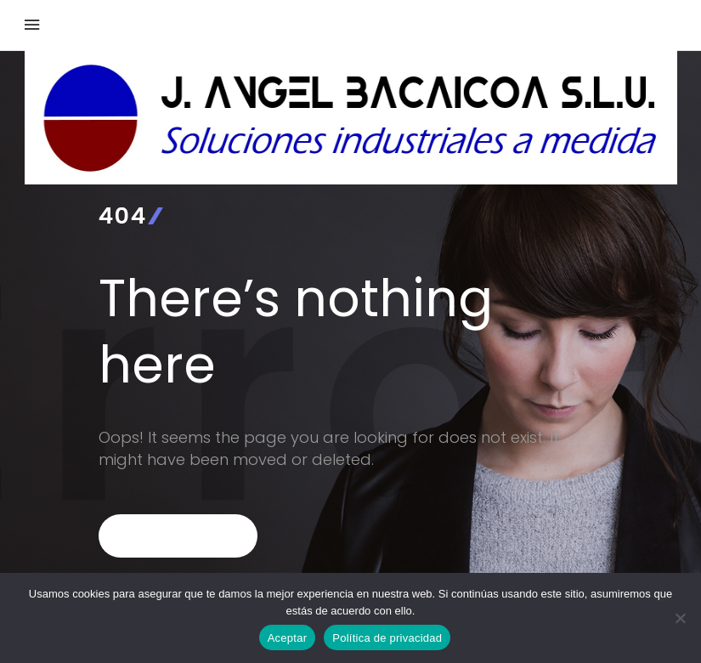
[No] (679, 617)
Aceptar (288, 638)
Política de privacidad (387, 638)
